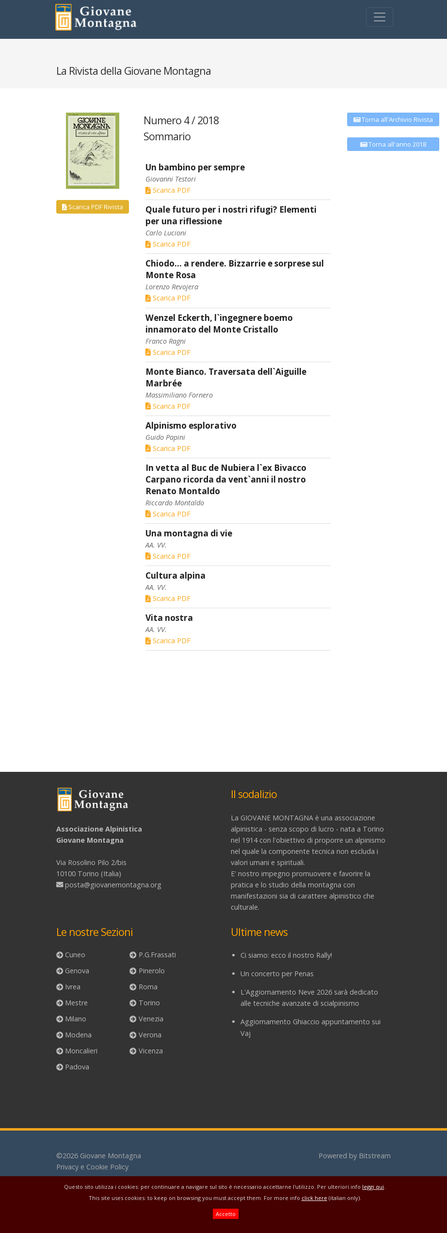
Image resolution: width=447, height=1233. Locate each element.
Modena (78, 1034)
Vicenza (151, 1050)
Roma (148, 986)
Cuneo (75, 954)
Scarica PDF (168, 190)
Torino (149, 1002)
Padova (77, 1066)
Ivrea (72, 986)
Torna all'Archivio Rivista (393, 119)
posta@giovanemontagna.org (113, 884)
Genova (77, 970)
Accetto (226, 1213)
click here (314, 1197)
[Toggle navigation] (379, 17)
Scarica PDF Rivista (92, 206)
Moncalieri (81, 1050)
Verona (150, 1034)
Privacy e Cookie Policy (92, 1166)
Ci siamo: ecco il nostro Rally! (286, 955)
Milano (75, 1018)
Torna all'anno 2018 (393, 144)
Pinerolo (152, 970)
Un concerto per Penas (277, 973)
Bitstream (375, 1155)
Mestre (76, 1002)
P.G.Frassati (157, 954)
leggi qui (373, 1186)
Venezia (151, 1018)
